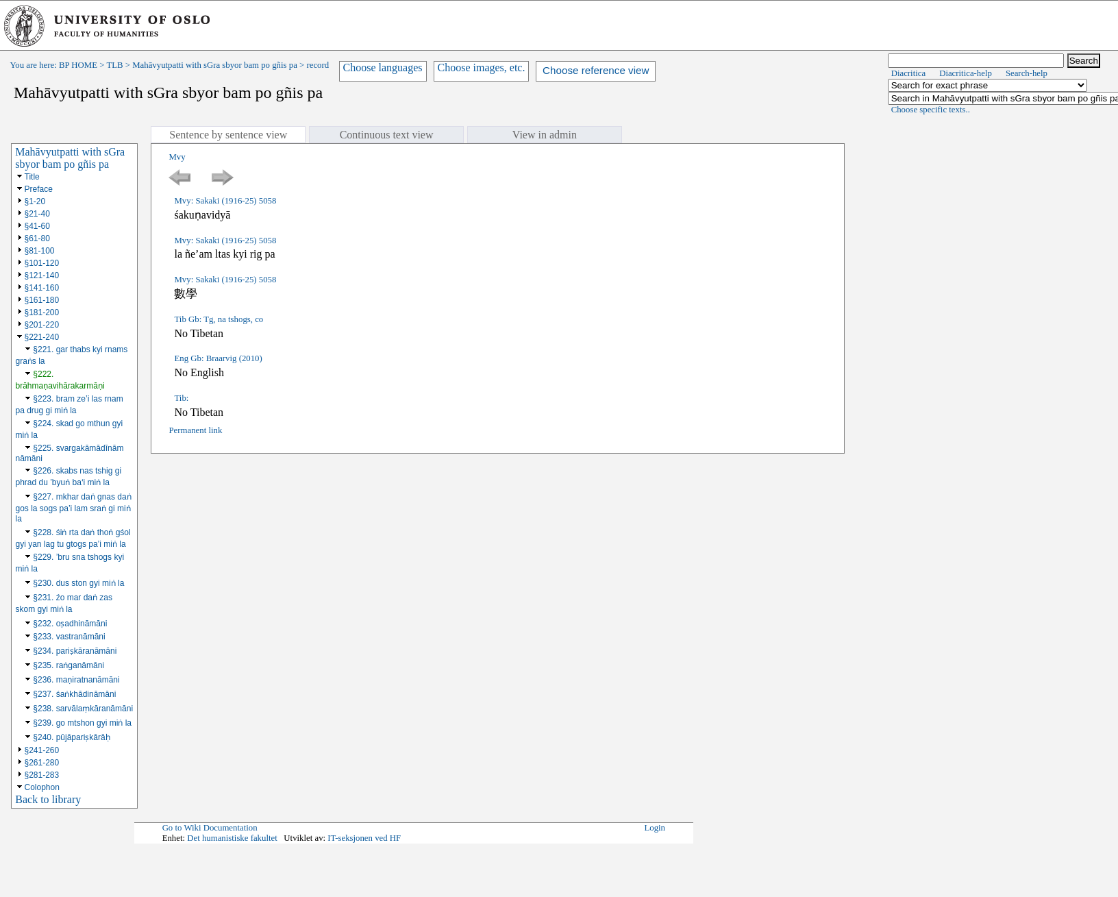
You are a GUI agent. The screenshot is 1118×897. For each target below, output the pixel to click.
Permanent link (195, 430)
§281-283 (42, 775)
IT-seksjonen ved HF (364, 838)
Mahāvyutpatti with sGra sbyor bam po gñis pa (214, 65)
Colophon (42, 787)
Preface (39, 189)
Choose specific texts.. (930, 109)
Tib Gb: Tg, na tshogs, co (218, 319)
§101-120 (42, 263)
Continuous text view (387, 134)
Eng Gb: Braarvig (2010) (218, 358)
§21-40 (37, 214)
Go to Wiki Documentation (210, 828)
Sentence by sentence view (228, 134)
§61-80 (37, 238)
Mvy (177, 157)
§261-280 (42, 762)
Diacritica (908, 73)
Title (32, 177)
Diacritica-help (965, 73)
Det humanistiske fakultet (232, 838)
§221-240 (42, 337)
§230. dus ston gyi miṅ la (78, 583)
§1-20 (35, 201)
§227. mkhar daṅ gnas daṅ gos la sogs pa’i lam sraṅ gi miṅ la (74, 508)
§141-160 (42, 288)
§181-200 (42, 312)
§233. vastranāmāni (69, 636)
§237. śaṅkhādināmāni (74, 694)
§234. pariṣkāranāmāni (74, 651)
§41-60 (37, 226)
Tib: (181, 398)
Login (654, 828)
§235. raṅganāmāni (68, 665)
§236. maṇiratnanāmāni (76, 680)
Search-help (1026, 73)
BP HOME (78, 65)
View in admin (544, 134)
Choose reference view (596, 70)
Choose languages (383, 67)
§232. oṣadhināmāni (70, 623)
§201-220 (42, 325)
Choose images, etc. (481, 67)
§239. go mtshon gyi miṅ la (82, 723)
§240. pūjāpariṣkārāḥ (71, 737)
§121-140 (42, 275)
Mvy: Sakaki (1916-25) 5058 (225, 201)
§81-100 (40, 251)
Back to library (48, 799)
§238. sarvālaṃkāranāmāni (83, 708)
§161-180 (42, 300)
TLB (114, 65)
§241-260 (42, 750)
